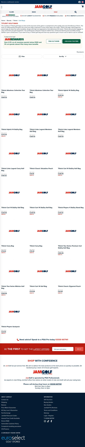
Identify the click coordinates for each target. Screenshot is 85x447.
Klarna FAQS (5, 421)
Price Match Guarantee (8, 408)
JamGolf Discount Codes (9, 416)
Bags (34, 12)
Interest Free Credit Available (10, 418)
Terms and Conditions (50, 410)
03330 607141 (61, 339)
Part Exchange (5, 413)
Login (45, 416)
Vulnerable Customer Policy (10, 424)
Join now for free (71, 41)
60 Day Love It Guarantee (9, 410)
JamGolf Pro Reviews (50, 408)
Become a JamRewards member (10, 2)
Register (51, 416)
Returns (3, 405)
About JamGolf (6, 397)
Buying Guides (48, 402)
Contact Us (4, 400)
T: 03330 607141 (49, 418)
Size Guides (47, 405)
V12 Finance (5, 429)
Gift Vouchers (48, 400)
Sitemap (46, 413)
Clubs (11, 12)
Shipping (4, 402)
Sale (55, 12)
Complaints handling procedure (11, 426)
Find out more (53, 41)
